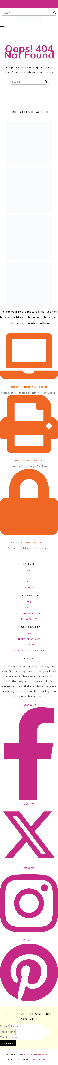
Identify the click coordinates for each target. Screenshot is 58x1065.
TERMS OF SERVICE (29, 639)
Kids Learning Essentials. (39, 1054)
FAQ (29, 602)
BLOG (29, 576)
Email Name (7, 1031)
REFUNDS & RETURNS (29, 613)
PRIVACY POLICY (29, 633)
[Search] (54, 13)
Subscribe (7, 1043)
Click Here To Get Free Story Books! (29, 3)
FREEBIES (29, 587)
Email (4, 1037)
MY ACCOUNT (29, 619)
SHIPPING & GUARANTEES (29, 650)
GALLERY (29, 582)
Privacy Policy (41, 1059)
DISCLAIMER (29, 645)
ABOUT (29, 570)
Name (4, 1026)
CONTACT (29, 607)
